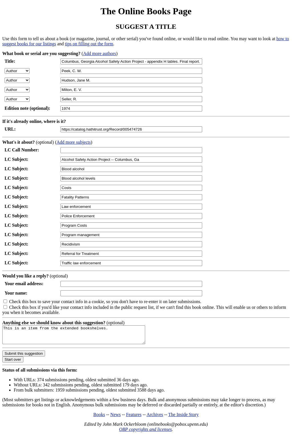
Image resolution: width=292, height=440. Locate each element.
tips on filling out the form (89, 43)
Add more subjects (73, 142)
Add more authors (99, 53)
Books (99, 417)
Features (133, 417)
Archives (155, 417)
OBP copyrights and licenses (145, 432)
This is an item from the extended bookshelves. (82, 336)
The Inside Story (183, 417)
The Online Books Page (145, 11)
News (115, 417)
